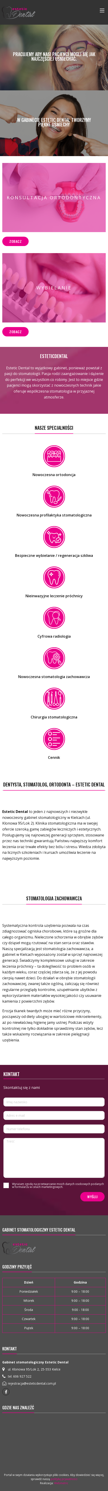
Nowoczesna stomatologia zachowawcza (54, 676)
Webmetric (61, 1483)
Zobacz (15, 241)
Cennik (54, 757)
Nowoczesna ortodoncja (54, 474)
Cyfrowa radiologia (54, 636)
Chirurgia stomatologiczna (54, 717)
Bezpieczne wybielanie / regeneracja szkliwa (54, 555)
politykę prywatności (64, 1479)
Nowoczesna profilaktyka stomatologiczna (54, 515)
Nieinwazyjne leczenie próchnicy (54, 595)
